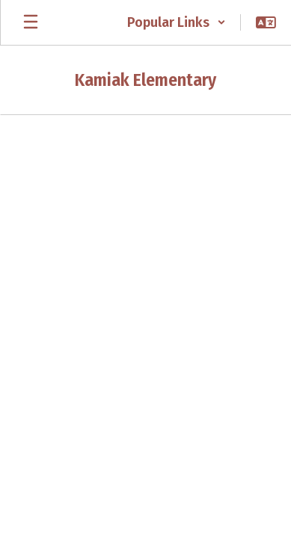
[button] (176, 22)
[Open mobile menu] (31, 22)
